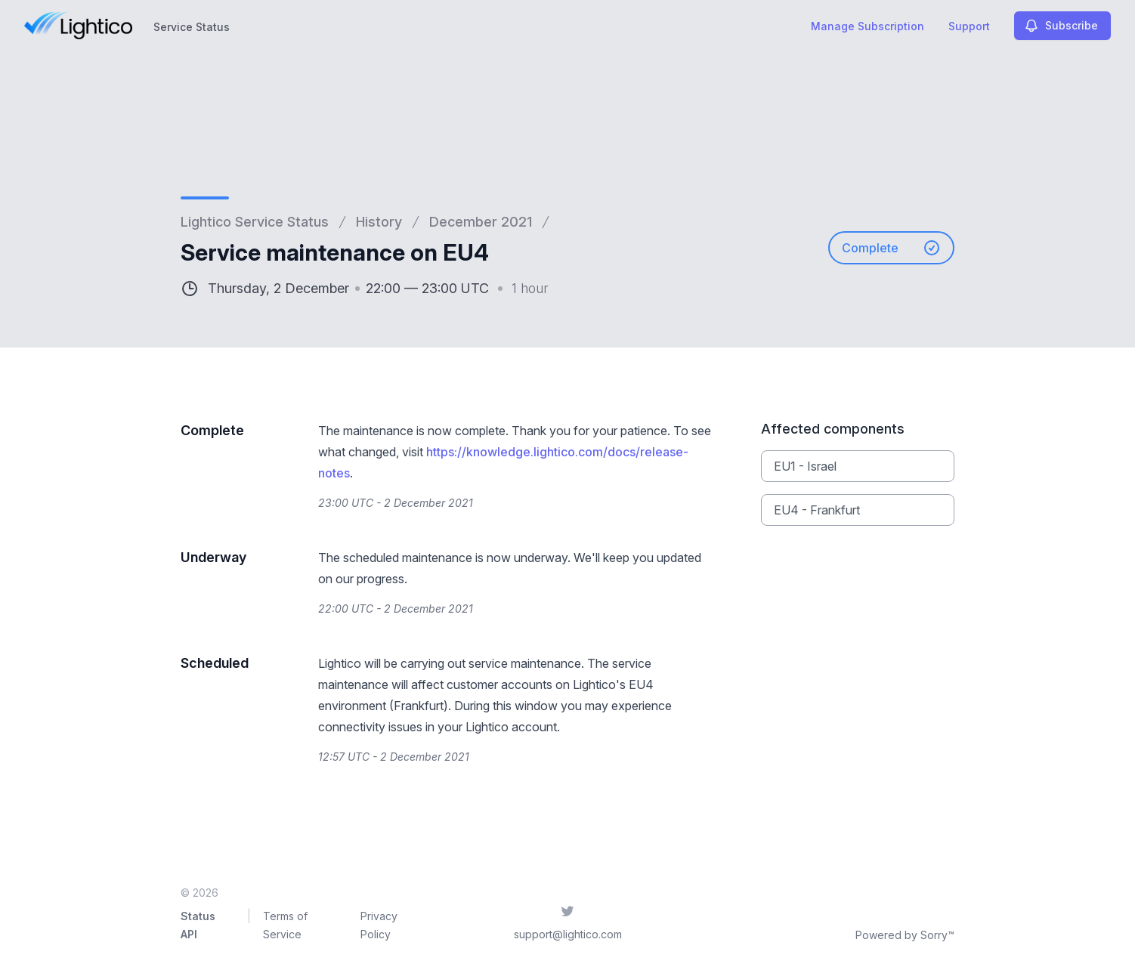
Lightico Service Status (255, 222)
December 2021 (480, 222)
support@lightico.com (568, 934)
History (379, 222)
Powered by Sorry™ (904, 934)
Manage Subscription (867, 26)
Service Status (191, 26)
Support (969, 26)
